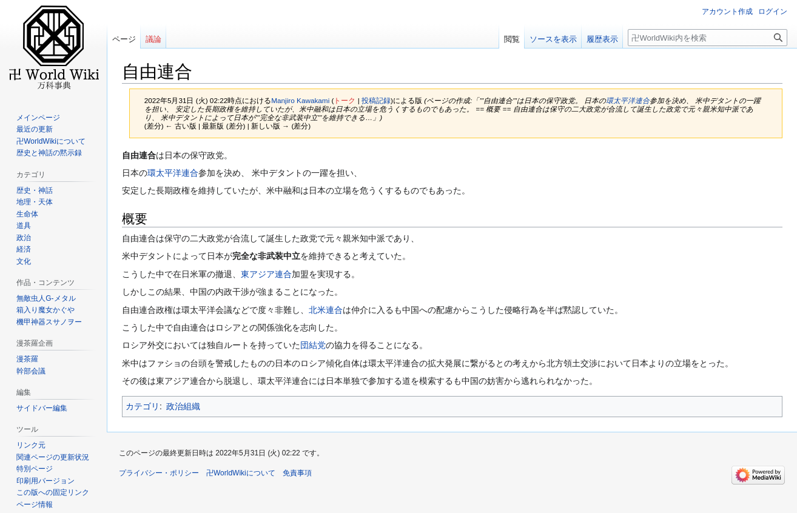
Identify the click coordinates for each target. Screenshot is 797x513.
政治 (23, 237)
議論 (153, 39)
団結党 (313, 345)
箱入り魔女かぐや (45, 310)
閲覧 (512, 39)
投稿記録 (376, 100)
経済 (23, 249)
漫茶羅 (27, 359)
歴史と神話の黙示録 (49, 153)
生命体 (27, 214)
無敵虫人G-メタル (45, 298)
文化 (23, 261)
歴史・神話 (34, 190)
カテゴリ (143, 406)
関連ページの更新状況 (52, 457)
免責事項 (297, 473)
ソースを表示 (553, 39)
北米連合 (326, 310)
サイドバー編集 (41, 408)
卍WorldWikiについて (51, 141)
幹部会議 (30, 371)
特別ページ (34, 468)
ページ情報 (34, 504)
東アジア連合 (266, 274)
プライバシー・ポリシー (159, 473)
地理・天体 (34, 202)
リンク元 (30, 445)
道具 (23, 225)
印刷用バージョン (45, 481)
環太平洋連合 (628, 100)
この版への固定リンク (52, 492)
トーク (344, 100)
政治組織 (183, 406)
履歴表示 (602, 39)
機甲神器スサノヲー (49, 322)
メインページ (38, 117)
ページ (124, 39)
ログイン (772, 11)
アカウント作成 (727, 11)
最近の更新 (34, 129)
